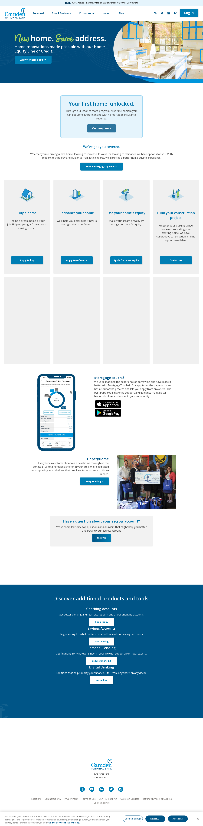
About (123, 13)
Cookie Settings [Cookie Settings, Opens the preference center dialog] (133, 818)
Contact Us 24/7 (53, 802)
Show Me (101, 541)
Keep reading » (94, 485)
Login (189, 12)
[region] (101, 819)
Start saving (102, 645)
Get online (101, 684)
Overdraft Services (129, 802)
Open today (101, 625)
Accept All (178, 818)
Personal (38, 13)
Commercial (87, 13)
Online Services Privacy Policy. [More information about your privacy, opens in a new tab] (64, 822)
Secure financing (101, 664)
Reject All (155, 818)
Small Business (61, 13)
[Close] (197, 818)
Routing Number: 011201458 (157, 802)
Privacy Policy (71, 802)
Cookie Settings (102, 806)
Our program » (101, 130)
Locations (36, 802)
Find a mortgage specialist (101, 170)
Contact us (176, 264)
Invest (106, 13)
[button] (175, 13)
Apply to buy (27, 264)
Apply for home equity (33, 59)
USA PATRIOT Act (108, 802)
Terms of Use (89, 802)
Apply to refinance (76, 264)
